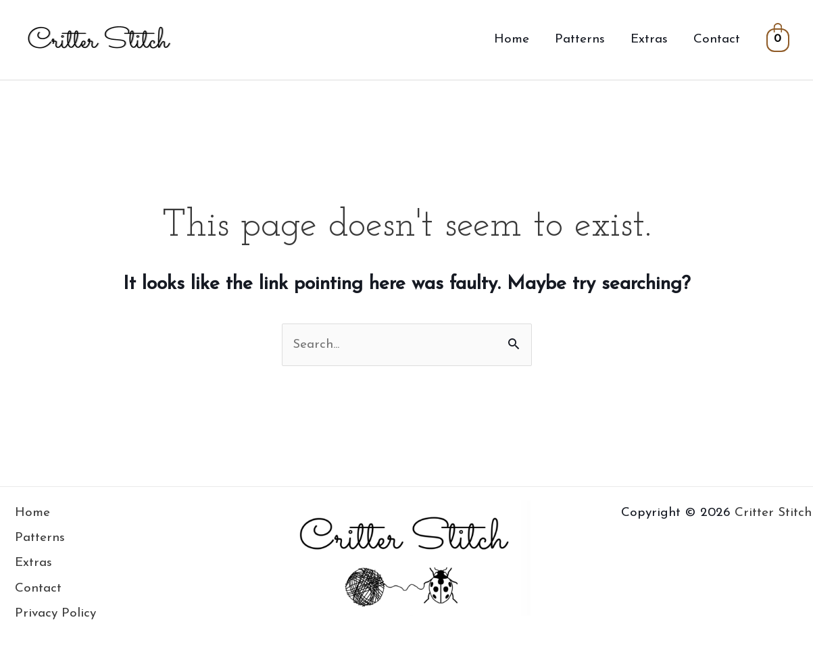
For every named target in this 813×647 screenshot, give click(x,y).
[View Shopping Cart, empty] (777, 39)
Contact (716, 39)
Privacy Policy (55, 613)
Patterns (580, 39)
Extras (649, 39)
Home (511, 39)
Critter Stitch (773, 513)
